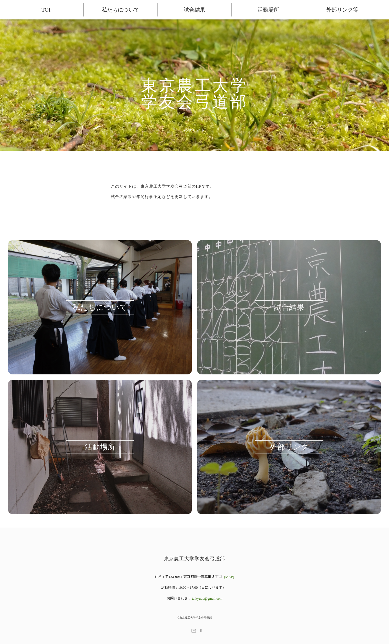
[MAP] (229, 577)
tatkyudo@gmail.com (207, 598)
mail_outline (193, 630)
